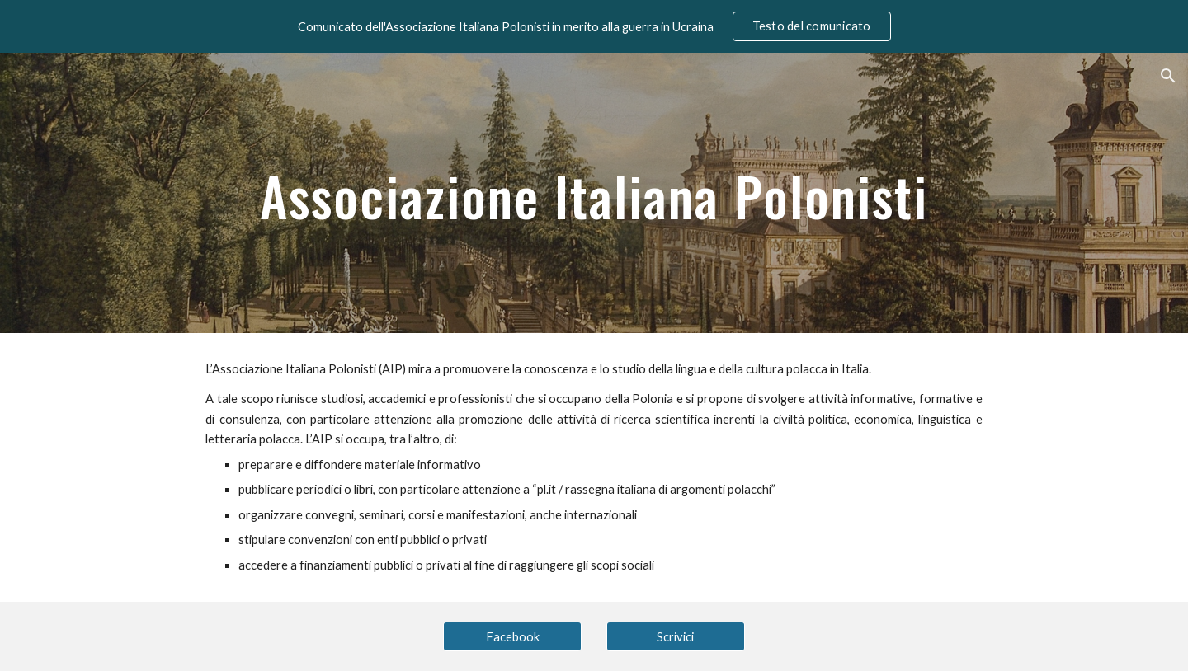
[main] (594, 192)
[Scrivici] (675, 636)
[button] (1168, 76)
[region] (594, 26)
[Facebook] (512, 636)
